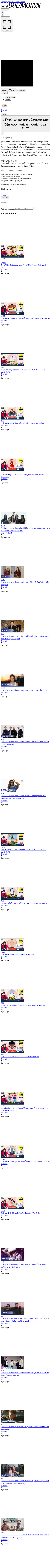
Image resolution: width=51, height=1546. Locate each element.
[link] (25, 110)
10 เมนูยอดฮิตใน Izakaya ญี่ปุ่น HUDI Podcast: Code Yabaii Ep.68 (24, 903)
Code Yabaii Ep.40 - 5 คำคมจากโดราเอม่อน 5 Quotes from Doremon (25, 319)
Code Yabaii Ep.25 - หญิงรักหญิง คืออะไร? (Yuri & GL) (20, 1213)
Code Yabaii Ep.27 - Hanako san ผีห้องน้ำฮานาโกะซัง (20, 1057)
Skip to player (5, 2)
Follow (4, 114)
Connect (5, 18)
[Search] (2, 12)
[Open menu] (3, 6)
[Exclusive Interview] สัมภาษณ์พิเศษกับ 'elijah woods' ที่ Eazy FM (24, 690)
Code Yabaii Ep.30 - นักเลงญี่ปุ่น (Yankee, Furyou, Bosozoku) (22, 423)
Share (12, 90)
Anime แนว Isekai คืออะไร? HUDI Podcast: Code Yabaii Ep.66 (23, 1006)
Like (4, 90)
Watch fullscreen (7, 25)
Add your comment (7, 209)
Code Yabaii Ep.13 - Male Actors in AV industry (17, 954)
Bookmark (21, 90)
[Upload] (2, 15)
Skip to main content (17, 2)
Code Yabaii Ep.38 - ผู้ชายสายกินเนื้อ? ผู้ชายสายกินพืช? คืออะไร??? (25, 1162)
